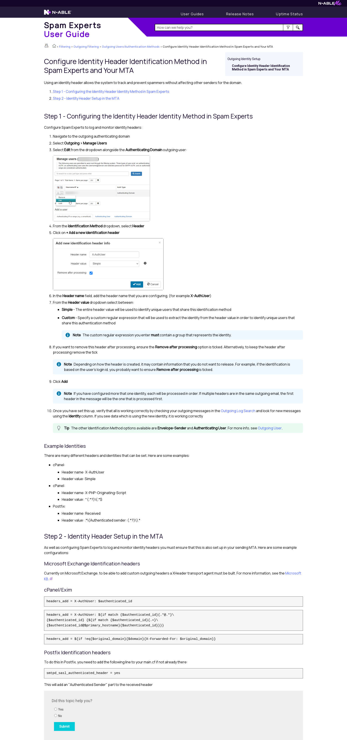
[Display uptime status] (289, 14)
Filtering (64, 47)
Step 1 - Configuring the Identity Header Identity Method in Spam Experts (111, 91)
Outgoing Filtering (86, 47)
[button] (288, 27)
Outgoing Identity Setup (243, 59)
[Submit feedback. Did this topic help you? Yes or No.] (111, 715)
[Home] (72, 29)
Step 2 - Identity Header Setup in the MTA (86, 98)
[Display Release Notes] (240, 14)
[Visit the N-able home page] (58, 14)
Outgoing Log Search (238, 410)
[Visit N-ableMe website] (329, 4)
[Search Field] (229, 27)
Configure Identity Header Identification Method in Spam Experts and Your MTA (261, 67)
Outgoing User (270, 428)
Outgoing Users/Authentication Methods (131, 47)
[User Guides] (192, 14)
